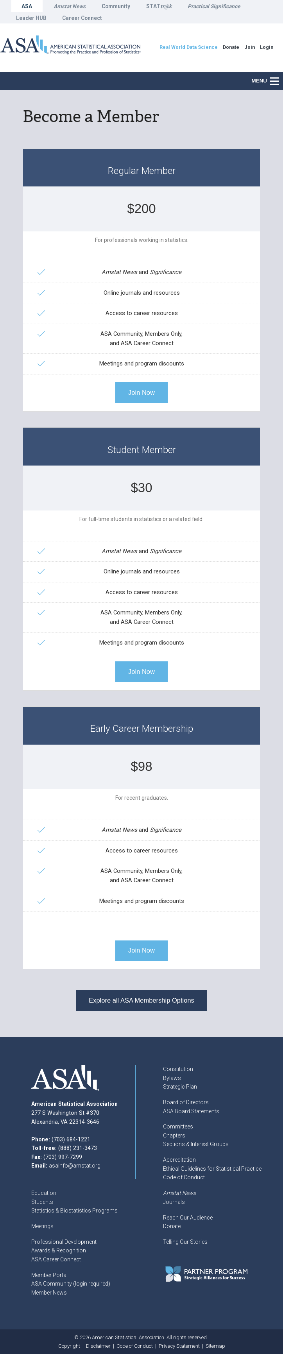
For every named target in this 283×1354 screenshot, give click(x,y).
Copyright (69, 1346)
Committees (178, 1126)
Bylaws (172, 1078)
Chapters (174, 1135)
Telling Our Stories (185, 1242)
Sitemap (215, 1346)
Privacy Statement (179, 1346)
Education (43, 1193)
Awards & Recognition (58, 1250)
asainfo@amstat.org (74, 1165)
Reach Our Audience (188, 1217)
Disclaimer (98, 1346)
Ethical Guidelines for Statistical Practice (212, 1169)
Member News (49, 1293)
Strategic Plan (180, 1087)
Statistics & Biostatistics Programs (74, 1210)
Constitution (178, 1069)
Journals (174, 1202)
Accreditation (179, 1160)
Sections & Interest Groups (196, 1144)
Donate (172, 1226)
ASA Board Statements (191, 1111)
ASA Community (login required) (70, 1284)
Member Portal (49, 1275)
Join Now (141, 392)
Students (42, 1202)
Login (266, 47)
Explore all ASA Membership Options (141, 1000)
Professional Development (64, 1242)
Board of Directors (186, 1102)
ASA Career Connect (56, 1259)
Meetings (42, 1226)
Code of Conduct (184, 1177)
